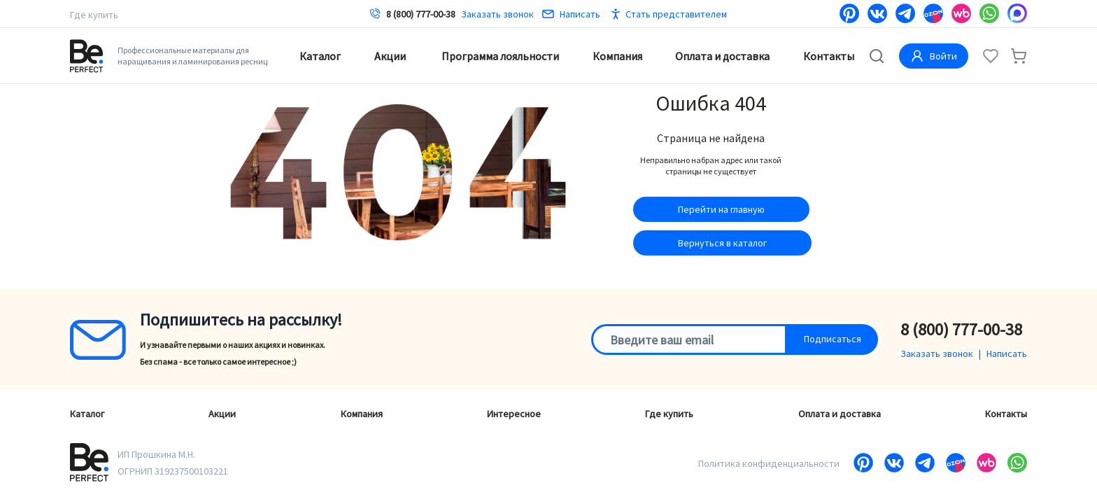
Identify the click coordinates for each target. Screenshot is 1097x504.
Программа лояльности (500, 56)
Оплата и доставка (722, 56)
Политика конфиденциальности (769, 463)
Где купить (94, 14)
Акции (390, 56)
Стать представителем (676, 14)
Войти (933, 56)
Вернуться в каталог (722, 243)
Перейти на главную (721, 209)
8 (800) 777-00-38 (420, 14)
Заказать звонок (497, 14)
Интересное (514, 413)
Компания (617, 56)
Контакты (828, 56)
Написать (571, 14)
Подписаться (832, 338)
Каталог (320, 56)
